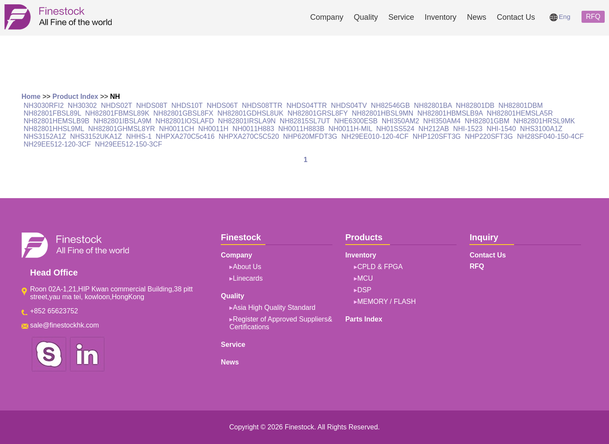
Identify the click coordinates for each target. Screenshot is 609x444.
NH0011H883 (253, 128)
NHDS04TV (349, 105)
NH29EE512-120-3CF (57, 144)
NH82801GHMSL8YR (121, 128)
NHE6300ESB (356, 121)
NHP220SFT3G (489, 136)
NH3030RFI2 (44, 105)
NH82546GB (390, 105)
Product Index (75, 96)
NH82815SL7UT (305, 121)
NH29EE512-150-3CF (128, 144)
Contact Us (516, 17)
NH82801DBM (521, 105)
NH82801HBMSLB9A (450, 113)
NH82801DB (475, 105)
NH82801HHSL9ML (54, 128)
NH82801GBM (487, 121)
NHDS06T (222, 105)
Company (326, 17)
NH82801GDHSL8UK (250, 113)
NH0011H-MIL (350, 128)
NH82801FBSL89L (52, 113)
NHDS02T (116, 105)
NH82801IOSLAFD (184, 121)
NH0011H (213, 128)
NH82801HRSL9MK (544, 121)
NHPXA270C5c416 (185, 136)
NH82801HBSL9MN (382, 113)
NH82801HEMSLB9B (56, 121)
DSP (364, 290)
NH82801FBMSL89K (117, 113)
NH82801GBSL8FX (183, 113)
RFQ (593, 16)
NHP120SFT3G (437, 136)
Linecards (247, 278)
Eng (560, 16)
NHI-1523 (467, 128)
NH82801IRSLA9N (247, 121)
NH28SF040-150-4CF (550, 136)
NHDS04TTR (306, 105)
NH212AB (433, 128)
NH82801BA (433, 105)
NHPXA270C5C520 (249, 136)
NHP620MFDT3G (310, 136)
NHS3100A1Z (541, 128)
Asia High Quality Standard (274, 307)
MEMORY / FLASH (386, 301)
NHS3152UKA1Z (96, 136)
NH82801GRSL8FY (317, 113)
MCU (365, 278)
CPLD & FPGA (380, 266)
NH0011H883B (301, 128)
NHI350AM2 (400, 121)
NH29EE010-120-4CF (375, 136)
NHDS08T (151, 105)
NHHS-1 (139, 136)
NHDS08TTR (262, 105)
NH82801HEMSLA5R (520, 113)
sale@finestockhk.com (64, 325)
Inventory (441, 17)
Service (401, 17)
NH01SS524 (395, 128)
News (476, 17)
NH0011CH (176, 128)
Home (30, 96)
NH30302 (82, 105)
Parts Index (363, 319)
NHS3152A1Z (45, 136)
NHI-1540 (501, 128)
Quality (366, 17)
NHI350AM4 (441, 121)
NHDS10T (187, 105)
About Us (247, 266)
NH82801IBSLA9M (122, 121)
